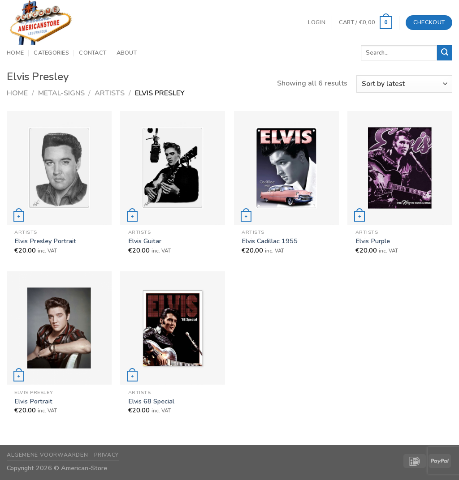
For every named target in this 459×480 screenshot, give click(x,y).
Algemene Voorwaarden (47, 455)
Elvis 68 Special (151, 401)
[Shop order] (404, 84)
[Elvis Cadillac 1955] (286, 167)
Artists (110, 93)
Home (15, 53)
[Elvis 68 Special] (172, 328)
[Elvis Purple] (399, 167)
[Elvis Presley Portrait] (59, 167)
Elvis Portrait (33, 401)
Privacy (106, 455)
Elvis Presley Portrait (45, 241)
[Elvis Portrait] (59, 328)
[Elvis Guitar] (172, 167)
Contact (92, 53)
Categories (51, 53)
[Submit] (444, 52)
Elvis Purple (372, 241)
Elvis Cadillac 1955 (270, 241)
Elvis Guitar (144, 241)
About (127, 53)
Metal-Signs (61, 93)
